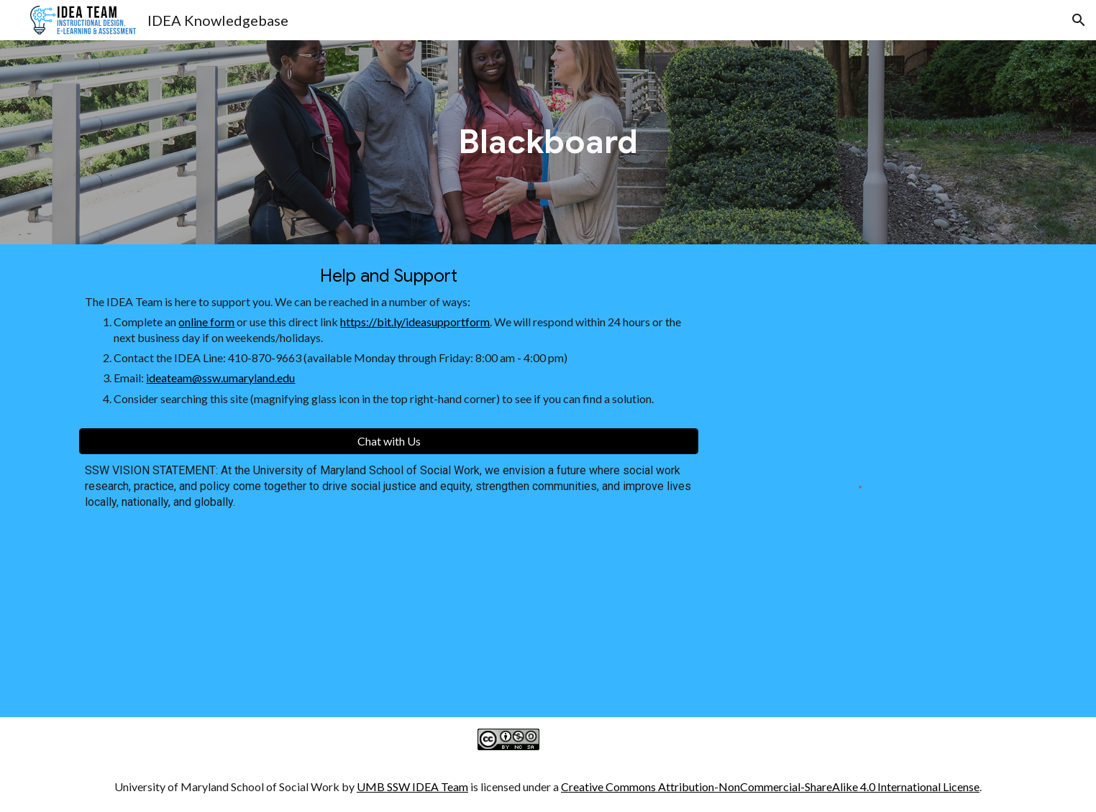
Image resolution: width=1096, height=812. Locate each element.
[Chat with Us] (388, 441)
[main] (548, 142)
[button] (1078, 20)
